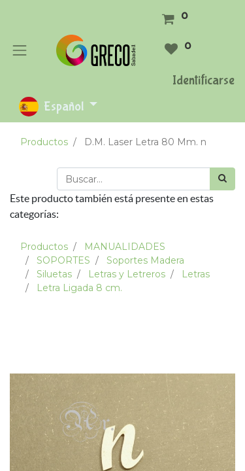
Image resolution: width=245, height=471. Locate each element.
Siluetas (54, 274)
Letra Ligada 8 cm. (79, 288)
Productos (44, 142)
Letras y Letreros (126, 274)
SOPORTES (63, 260)
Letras (196, 274)
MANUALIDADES (124, 247)
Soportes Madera (145, 260)
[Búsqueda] (222, 178)
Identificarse (203, 80)
